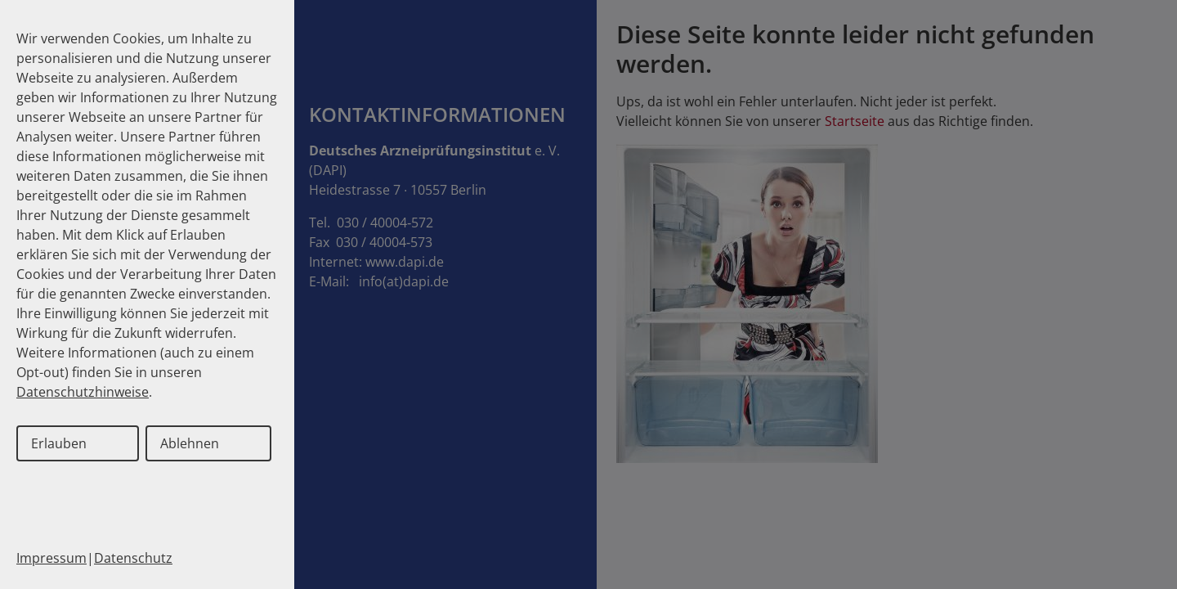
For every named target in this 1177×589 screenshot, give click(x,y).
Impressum (51, 558)
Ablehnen (189, 443)
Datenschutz (133, 558)
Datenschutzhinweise (82, 392)
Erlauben (59, 443)
